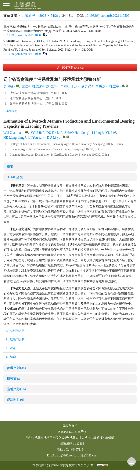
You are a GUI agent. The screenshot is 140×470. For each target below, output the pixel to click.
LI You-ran (35, 137)
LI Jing (97, 132)
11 (115, 249)
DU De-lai (53, 132)
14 (80, 270)
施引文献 (16, 389)
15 (100, 275)
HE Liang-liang (14, 137)
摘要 (10, 166)
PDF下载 (73, 67)
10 (96, 249)
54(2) (55, 15)
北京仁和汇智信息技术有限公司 (66, 465)
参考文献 (16, 368)
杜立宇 (114, 86)
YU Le (110, 132)
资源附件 (15, 399)
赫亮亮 (86, 86)
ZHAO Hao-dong (76, 132)
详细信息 (10, 111)
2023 (42, 15)
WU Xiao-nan (12, 132)
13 (75, 264)
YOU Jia (36, 132)
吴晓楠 (8, 86)
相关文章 (13, 378)
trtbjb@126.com (87, 455)
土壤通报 (28, 15)
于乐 (74, 86)
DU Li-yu (53, 137)
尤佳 (25, 86)
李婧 (63, 86)
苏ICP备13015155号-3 (72, 431)
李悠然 (100, 86)
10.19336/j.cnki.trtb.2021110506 (107, 15)
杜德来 (37, 86)
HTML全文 (15, 177)
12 (130, 254)
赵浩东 (51, 86)
